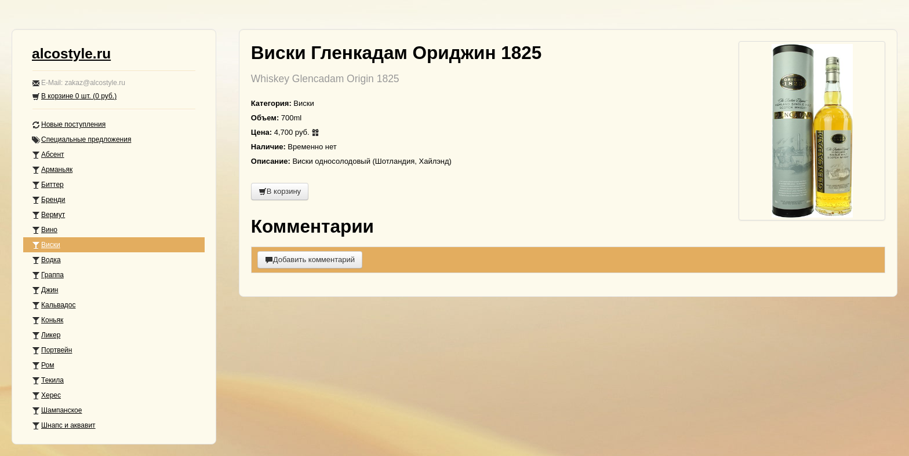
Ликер (46, 335)
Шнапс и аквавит (64, 425)
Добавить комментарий (310, 259)
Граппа (48, 275)
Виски (46, 245)
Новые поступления (69, 124)
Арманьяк (52, 170)
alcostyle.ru (71, 53)
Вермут (48, 215)
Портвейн (52, 350)
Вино (44, 230)
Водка (46, 260)
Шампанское (57, 410)
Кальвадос (54, 305)
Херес (46, 395)
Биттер (48, 185)
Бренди (49, 200)
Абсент (48, 154)
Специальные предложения (81, 139)
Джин (45, 290)
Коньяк (47, 320)
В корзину (280, 191)
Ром (43, 365)
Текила (48, 380)
